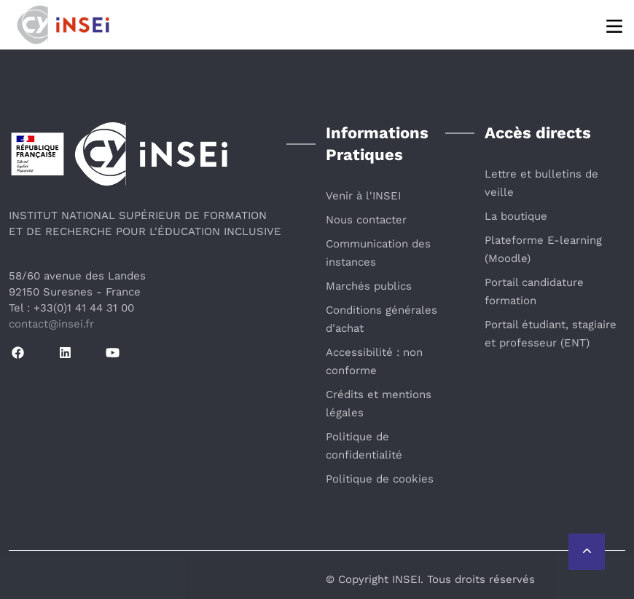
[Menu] (615, 25)
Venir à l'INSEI (363, 195)
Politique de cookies (380, 478)
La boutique (516, 216)
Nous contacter (366, 219)
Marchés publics (369, 286)
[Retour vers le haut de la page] (586, 551)
